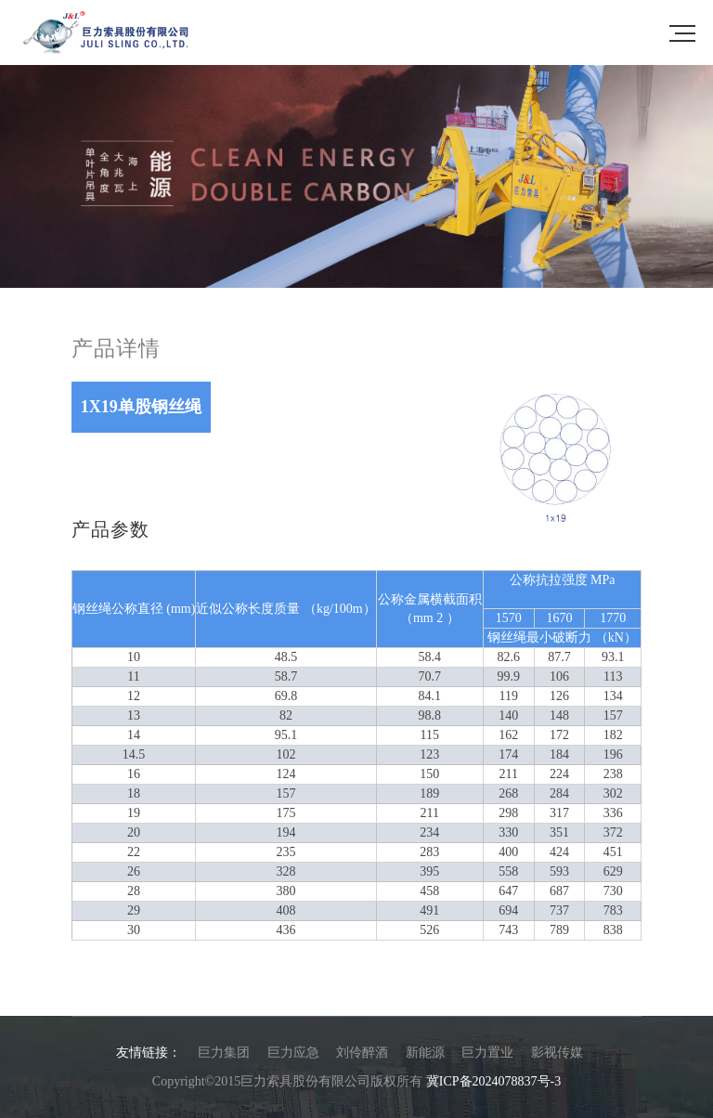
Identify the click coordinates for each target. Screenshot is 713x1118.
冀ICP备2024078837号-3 (493, 1081)
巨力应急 (293, 1053)
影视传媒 (557, 1053)
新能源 (425, 1053)
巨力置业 (487, 1053)
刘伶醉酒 (362, 1053)
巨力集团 (224, 1053)
